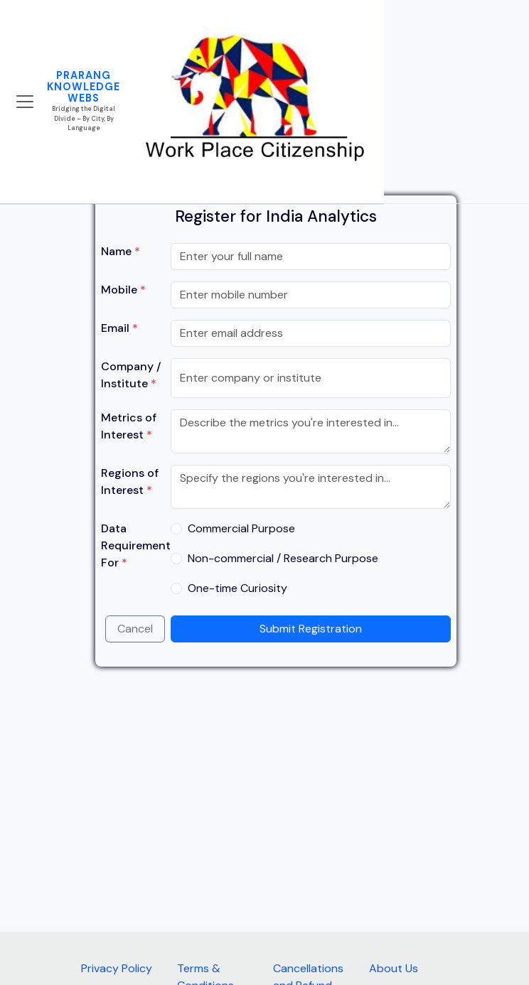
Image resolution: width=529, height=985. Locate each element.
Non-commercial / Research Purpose (283, 558)
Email (119, 328)
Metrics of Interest (128, 426)
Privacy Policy (116, 968)
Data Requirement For (136, 545)
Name (120, 251)
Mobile (123, 289)
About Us (393, 968)
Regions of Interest (130, 481)
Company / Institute (131, 375)
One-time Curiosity (237, 588)
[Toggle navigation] (25, 101)
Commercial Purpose (241, 528)
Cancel (135, 628)
